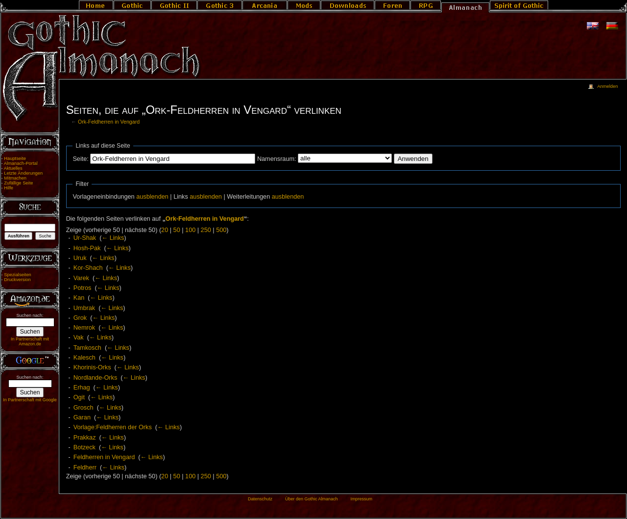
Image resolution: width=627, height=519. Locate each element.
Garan (82, 417)
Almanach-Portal (21, 163)
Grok (80, 317)
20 (164, 230)
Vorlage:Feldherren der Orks (112, 427)
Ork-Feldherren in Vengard (109, 122)
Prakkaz (84, 437)
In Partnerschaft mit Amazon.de (30, 341)
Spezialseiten (17, 274)
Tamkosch (87, 347)
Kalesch (84, 357)
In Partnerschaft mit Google (30, 399)
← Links (113, 237)
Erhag (81, 387)
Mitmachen (15, 178)
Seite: (80, 159)
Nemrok (84, 327)
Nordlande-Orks (95, 377)
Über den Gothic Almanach (311, 498)
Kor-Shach (88, 267)
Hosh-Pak (87, 248)
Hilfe (8, 187)
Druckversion (17, 279)
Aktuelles (13, 168)
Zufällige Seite (18, 183)
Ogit (79, 397)
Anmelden (607, 86)
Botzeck (84, 447)
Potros (82, 288)
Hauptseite (15, 158)
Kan (79, 297)
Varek (81, 278)
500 (221, 230)
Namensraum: (276, 159)
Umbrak (84, 308)
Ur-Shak (84, 237)
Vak (78, 337)
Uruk (80, 258)
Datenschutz (260, 498)
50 (176, 230)
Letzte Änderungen (23, 173)
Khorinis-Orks (92, 367)
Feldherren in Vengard (104, 457)
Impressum (361, 498)
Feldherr (84, 467)
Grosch (83, 407)
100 (190, 230)
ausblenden (152, 196)
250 (206, 230)
